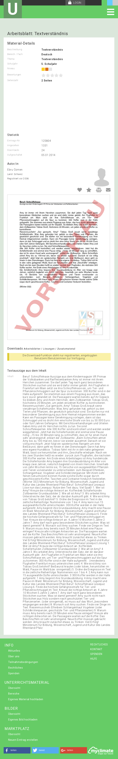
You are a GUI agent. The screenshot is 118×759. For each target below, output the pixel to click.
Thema (11, 59)
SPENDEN (96, 654)
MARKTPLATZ (17, 728)
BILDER (11, 708)
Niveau (11, 68)
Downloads (13, 150)
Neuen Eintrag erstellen (23, 739)
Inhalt (10, 376)
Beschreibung (14, 49)
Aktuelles (14, 650)
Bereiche (14, 693)
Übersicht (14, 687)
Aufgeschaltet (14, 155)
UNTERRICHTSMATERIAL (27, 682)
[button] (17, 750)
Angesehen (13, 145)
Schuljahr (12, 63)
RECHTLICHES (99, 644)
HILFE (93, 658)
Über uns (14, 656)
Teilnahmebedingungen (23, 662)
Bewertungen (14, 74)
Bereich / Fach (15, 54)
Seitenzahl (12, 80)
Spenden (14, 673)
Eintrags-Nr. (13, 140)
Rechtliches (15, 667)
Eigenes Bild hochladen (22, 719)
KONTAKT (96, 649)
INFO (9, 645)
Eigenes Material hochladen (25, 699)
